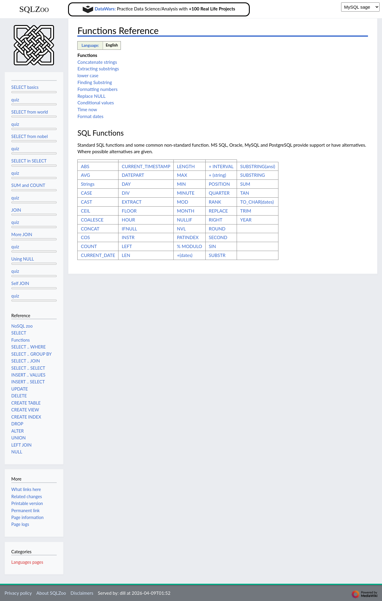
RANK (215, 202)
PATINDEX (188, 237)
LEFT (127, 246)
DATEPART (133, 175)
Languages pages (27, 562)
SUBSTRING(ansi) (257, 166)
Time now (87, 109)
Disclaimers (81, 593)
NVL (181, 228)
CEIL (85, 210)
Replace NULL (91, 96)
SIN (212, 246)
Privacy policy (18, 593)
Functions (87, 55)
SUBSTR (217, 255)
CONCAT (90, 228)
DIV (126, 193)
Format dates (90, 116)
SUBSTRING (252, 175)
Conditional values (95, 102)
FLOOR (129, 210)
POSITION (219, 184)
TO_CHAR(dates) (257, 202)
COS (85, 237)
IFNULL (129, 228)
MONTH (185, 210)
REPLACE (218, 210)
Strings (87, 184)
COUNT (89, 246)
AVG (85, 175)
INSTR (128, 237)
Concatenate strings (97, 62)
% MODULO (189, 246)
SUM (245, 184)
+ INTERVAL (221, 166)
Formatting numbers (97, 89)
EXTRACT (131, 202)
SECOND (218, 237)
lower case (87, 75)
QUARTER (219, 193)
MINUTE (186, 193)
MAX (182, 175)
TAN (244, 193)
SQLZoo (34, 9)
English (112, 45)
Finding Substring (94, 82)
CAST (86, 202)
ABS (85, 166)
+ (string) (217, 175)
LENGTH (186, 166)
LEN (126, 255)
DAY (126, 184)
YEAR (246, 219)
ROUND (217, 228)
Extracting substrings (98, 68)
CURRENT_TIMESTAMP (146, 166)
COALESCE (92, 219)
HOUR (128, 219)
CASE (86, 193)
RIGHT (215, 219)
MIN (181, 184)
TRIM (245, 210)
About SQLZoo (51, 593)
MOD (182, 202)
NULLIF (184, 219)
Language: (90, 45)
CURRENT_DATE (98, 255)
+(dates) (184, 255)
